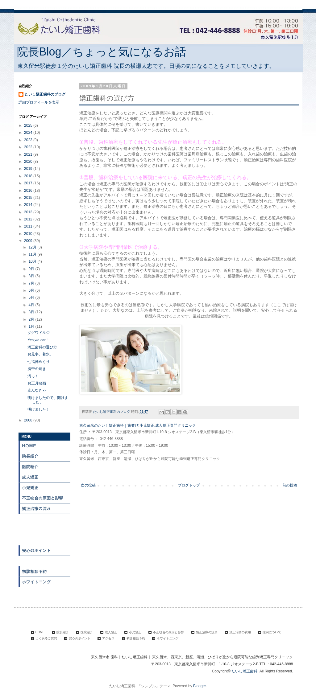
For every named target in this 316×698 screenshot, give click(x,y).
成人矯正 (45, 477)
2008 (28, 420)
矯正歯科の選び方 (42, 347)
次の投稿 (88, 485)
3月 (31, 312)
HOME (45, 446)
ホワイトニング (45, 582)
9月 (31, 269)
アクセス (45, 561)
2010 (28, 234)
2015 (28, 197)
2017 (28, 183)
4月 (31, 305)
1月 (31, 326)
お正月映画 (36, 383)
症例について (45, 529)
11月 (32, 254)
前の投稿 (289, 485)
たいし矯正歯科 (244, 671)
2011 (28, 226)
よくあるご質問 (46, 638)
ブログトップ (189, 485)
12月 (32, 247)
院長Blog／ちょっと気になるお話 (101, 51)
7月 (31, 283)
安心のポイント (45, 550)
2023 (28, 140)
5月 (31, 297)
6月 (31, 290)
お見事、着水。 (40, 354)
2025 (28, 125)
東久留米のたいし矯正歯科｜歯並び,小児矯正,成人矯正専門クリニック (137, 425)
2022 (28, 147)
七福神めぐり (38, 361)
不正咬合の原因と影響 (45, 498)
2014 (28, 205)
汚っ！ (33, 376)
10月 (32, 261)
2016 (28, 190)
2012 (28, 219)
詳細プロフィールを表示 (39, 102)
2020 (28, 161)
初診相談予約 (45, 571)
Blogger (199, 686)
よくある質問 (45, 540)
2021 (28, 154)
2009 (28, 241)
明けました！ (38, 409)
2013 (28, 212)
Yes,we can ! (37, 340)
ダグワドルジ (38, 333)
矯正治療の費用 (45, 519)
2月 (31, 319)
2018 (28, 176)
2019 (28, 168)
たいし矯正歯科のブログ (45, 94)
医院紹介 (45, 467)
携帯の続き (36, 369)
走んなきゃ (36, 390)
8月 (31, 276)
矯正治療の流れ (45, 508)
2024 (28, 132)
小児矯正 (45, 487)
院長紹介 (45, 456)
